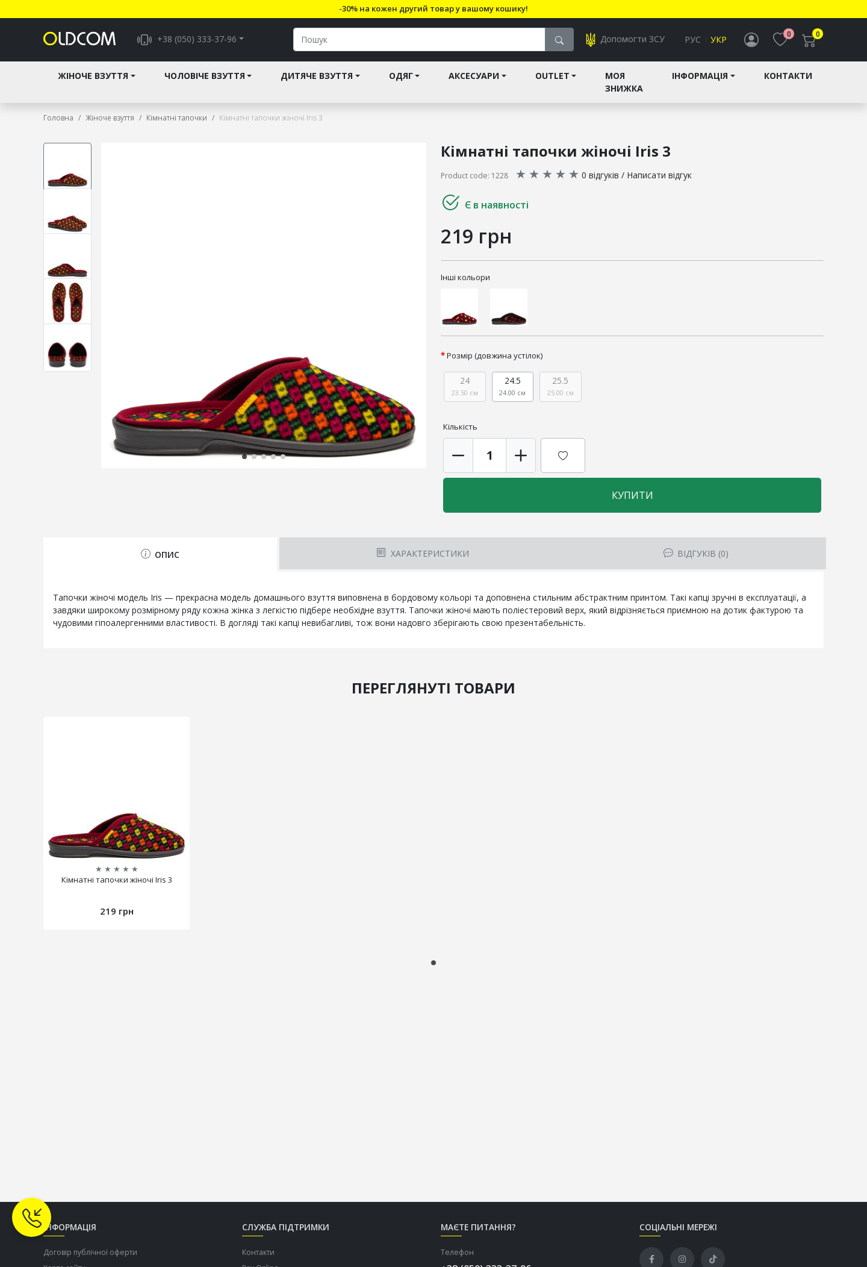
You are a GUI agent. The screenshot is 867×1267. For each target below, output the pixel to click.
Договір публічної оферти (90, 1252)
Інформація (700, 76)
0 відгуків (600, 175)
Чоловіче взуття (204, 76)
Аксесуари (474, 76)
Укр (718, 40)
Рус (693, 40)
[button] (244, 456)
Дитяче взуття (317, 76)
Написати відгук (659, 175)
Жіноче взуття (93, 76)
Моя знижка (624, 82)
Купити (632, 495)
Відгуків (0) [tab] (696, 553)
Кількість (460, 426)
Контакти (788, 76)
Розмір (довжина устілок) (495, 355)
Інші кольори (465, 277)
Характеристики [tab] (422, 553)
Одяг (401, 76)
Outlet (552, 76)
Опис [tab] (160, 554)
